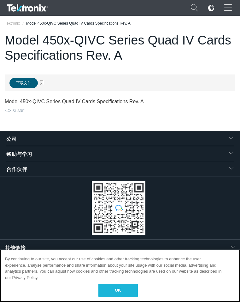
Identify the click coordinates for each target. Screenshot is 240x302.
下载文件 (23, 83)
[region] (120, 276)
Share (19, 111)
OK (118, 290)
